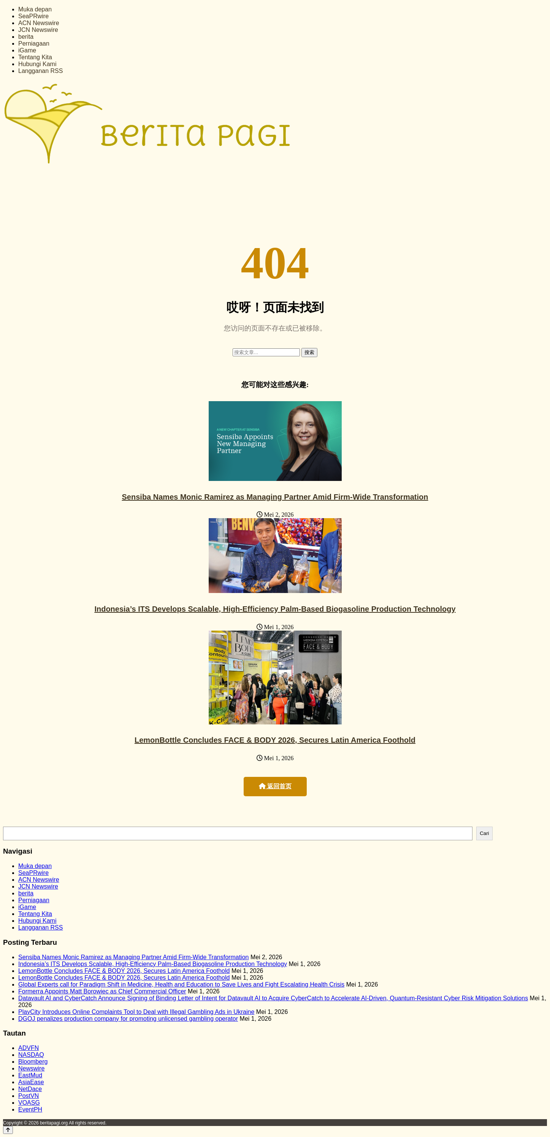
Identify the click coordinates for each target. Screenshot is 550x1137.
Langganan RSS (40, 71)
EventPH (30, 1109)
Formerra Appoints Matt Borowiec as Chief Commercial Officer (102, 991)
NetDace (30, 1089)
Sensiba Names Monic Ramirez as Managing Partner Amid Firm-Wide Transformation (275, 497)
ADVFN (28, 1048)
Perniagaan (33, 43)
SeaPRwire (33, 16)
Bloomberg (33, 1061)
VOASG (29, 1102)
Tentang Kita (35, 57)
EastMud (30, 1075)
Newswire (31, 1068)
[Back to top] (8, 1130)
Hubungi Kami (37, 64)
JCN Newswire (38, 30)
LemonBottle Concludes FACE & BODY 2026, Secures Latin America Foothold (275, 740)
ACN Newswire (38, 23)
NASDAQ (31, 1055)
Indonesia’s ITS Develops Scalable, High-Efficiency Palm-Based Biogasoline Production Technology (274, 609)
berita (25, 36)
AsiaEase (31, 1082)
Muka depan (35, 9)
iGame (27, 50)
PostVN (28, 1096)
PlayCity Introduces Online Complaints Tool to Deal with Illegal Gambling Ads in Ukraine (136, 1012)
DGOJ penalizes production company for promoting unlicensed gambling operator (128, 1018)
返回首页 (275, 786)
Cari (484, 833)
